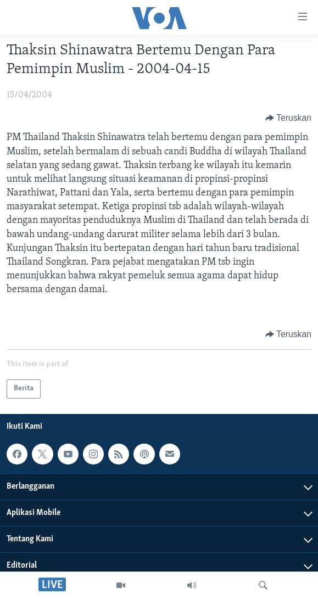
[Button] (288, 118)
